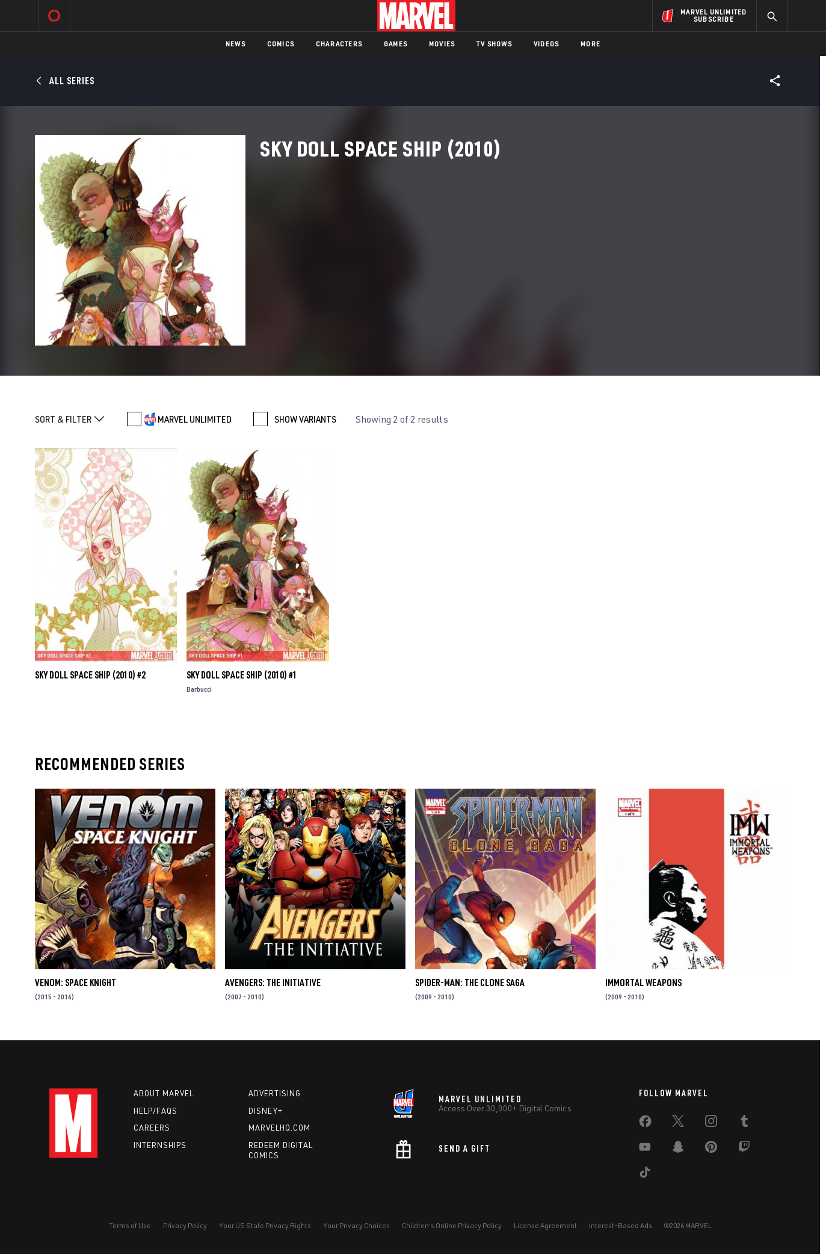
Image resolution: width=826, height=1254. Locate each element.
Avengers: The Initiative (273, 982)
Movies (442, 43)
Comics (280, 43)
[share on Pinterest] (711, 1149)
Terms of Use (130, 1225)
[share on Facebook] (645, 1124)
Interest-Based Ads (620, 1225)
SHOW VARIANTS (305, 419)
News (235, 43)
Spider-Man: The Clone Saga (470, 982)
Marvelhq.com (279, 1127)
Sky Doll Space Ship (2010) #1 (241, 675)
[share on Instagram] (711, 1123)
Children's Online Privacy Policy (452, 1225)
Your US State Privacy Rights (265, 1225)
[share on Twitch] (744, 1149)
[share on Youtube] (645, 1149)
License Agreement (545, 1225)
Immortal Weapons (643, 982)
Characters (339, 43)
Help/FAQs (155, 1111)
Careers (152, 1127)
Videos (546, 43)
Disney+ (265, 1111)
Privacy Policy (185, 1225)
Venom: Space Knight (75, 982)
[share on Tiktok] (645, 1175)
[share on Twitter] (678, 1123)
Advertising (274, 1093)
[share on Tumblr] (744, 1123)
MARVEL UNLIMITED (195, 419)
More (590, 43)
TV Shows (494, 43)
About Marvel (164, 1093)
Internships (160, 1145)
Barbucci (199, 689)
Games (395, 43)
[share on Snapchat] (678, 1149)
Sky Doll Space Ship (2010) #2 (90, 675)
